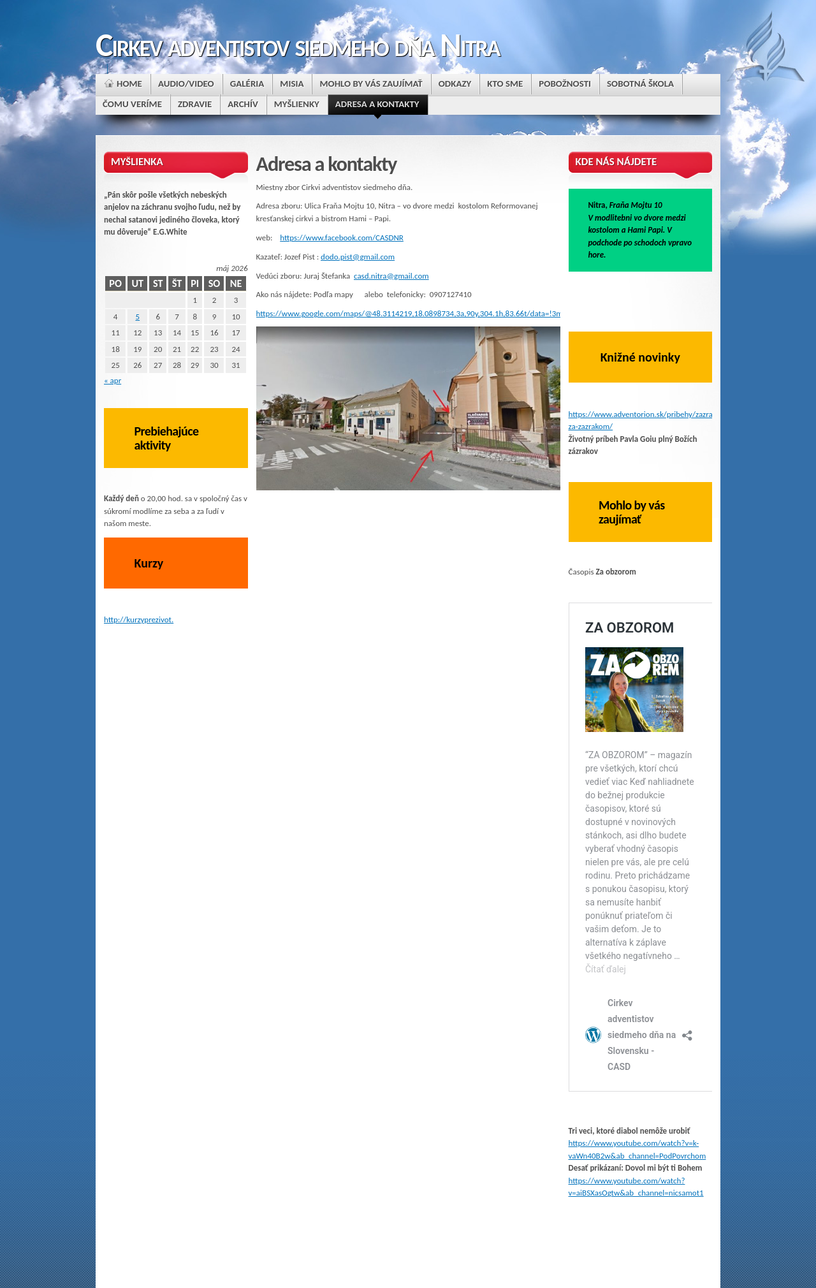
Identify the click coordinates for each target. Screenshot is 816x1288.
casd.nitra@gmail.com (391, 276)
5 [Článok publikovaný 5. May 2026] (138, 316)
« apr (112, 380)
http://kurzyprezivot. (138, 619)
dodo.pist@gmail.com (358, 256)
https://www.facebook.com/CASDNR (342, 237)
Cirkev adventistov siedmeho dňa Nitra (297, 44)
